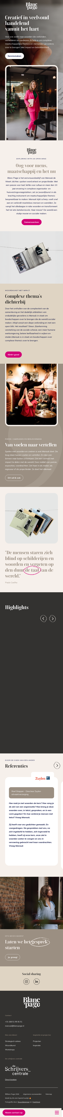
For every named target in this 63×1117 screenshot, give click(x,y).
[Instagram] (26, 982)
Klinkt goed (13, 354)
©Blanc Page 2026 (12, 1094)
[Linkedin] (37, 982)
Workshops (10, 1049)
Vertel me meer (19, 723)
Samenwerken (31, 222)
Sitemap (49, 1094)
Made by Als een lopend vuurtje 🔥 (18, 1098)
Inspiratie (37, 1045)
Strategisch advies (13, 1041)
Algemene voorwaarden (32, 1094)
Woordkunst (10, 1045)
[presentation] (43, 618)
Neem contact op (14, 1112)
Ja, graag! (12, 957)
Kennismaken (14, 56)
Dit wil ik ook (14, 478)
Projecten (37, 1041)
